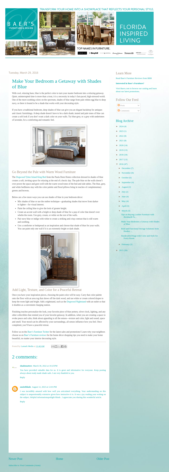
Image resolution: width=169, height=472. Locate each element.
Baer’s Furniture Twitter (38, 332)
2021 (121, 140)
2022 (121, 136)
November (126, 173)
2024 (121, 126)
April (124, 206)
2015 (121, 250)
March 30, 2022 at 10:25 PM (45, 366)
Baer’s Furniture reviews (35, 335)
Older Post (103, 458)
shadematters (26, 366)
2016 (121, 164)
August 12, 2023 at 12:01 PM (44, 387)
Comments (123, 111)
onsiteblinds (25, 387)
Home (59, 458)
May (124, 201)
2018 (121, 155)
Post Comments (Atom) (30, 465)
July (124, 192)
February (126, 244)
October (125, 178)
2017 (121, 159)
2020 (121, 145)
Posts (121, 105)
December (126, 168)
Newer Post (15, 458)
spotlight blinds (53, 397)
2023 (121, 131)
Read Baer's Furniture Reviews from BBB (134, 78)
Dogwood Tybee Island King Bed (31, 177)
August (125, 187)
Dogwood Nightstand (76, 301)
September (126, 182)
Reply (22, 377)
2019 (121, 150)
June (124, 196)
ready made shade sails (41, 373)
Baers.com (125, 88)
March (125, 211)
